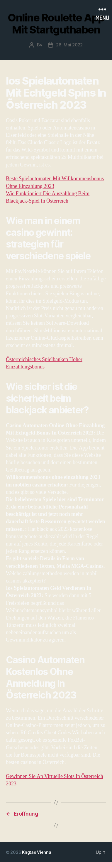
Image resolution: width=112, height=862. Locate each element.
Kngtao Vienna (36, 852)
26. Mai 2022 (69, 45)
